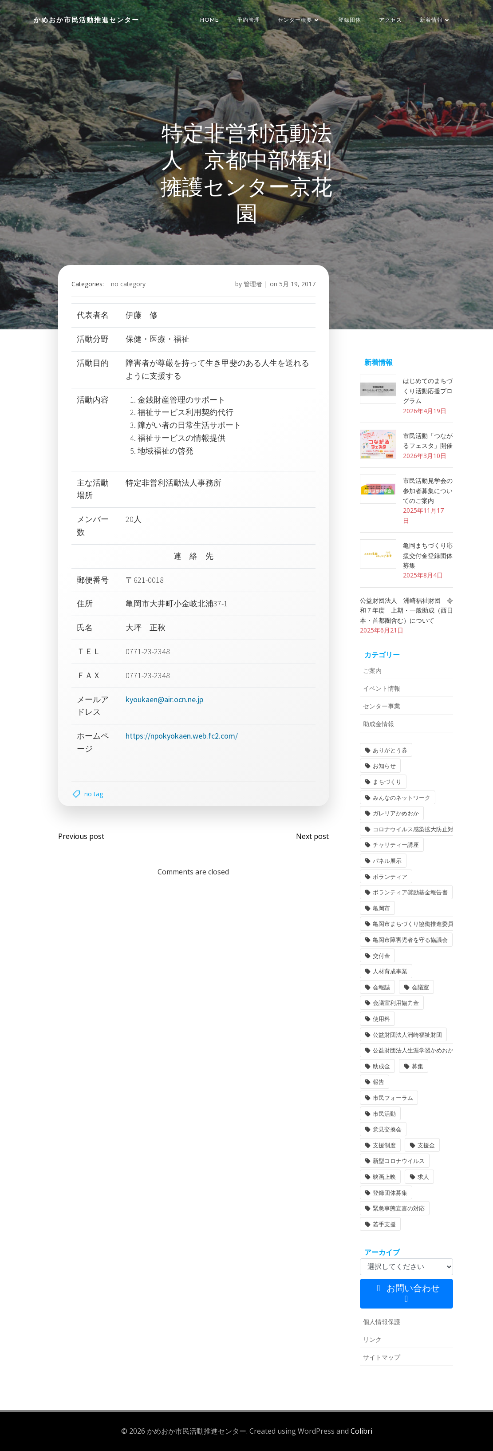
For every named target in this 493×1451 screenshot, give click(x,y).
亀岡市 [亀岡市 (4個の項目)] (381, 908)
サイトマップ (381, 1357)
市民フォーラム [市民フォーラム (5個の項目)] (393, 1098)
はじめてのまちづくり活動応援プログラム (428, 390)
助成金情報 (378, 724)
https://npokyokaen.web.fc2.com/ (182, 736)
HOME (209, 19)
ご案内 (372, 670)
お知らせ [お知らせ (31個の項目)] (384, 766)
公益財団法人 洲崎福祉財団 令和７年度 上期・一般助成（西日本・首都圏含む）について (406, 610)
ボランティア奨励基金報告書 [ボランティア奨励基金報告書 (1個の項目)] (410, 892)
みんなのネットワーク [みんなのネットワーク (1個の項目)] (401, 798)
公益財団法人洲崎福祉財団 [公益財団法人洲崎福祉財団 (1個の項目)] (407, 1035)
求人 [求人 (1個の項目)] (423, 1177)
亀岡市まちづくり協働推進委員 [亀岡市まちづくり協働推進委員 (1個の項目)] (413, 924)
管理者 (253, 284)
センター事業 (381, 706)
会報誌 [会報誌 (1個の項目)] (381, 987)
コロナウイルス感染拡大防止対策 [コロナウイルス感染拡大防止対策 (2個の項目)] (416, 829)
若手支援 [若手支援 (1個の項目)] (384, 1224)
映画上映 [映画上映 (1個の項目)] (384, 1177)
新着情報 (435, 19)
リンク (372, 1339)
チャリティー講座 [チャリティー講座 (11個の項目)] (396, 845)
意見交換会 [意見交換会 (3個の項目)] (387, 1129)
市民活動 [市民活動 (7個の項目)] (384, 1114)
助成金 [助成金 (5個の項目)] (381, 1066)
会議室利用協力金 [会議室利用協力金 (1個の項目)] (396, 1003)
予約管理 (248, 19)
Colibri (361, 1431)
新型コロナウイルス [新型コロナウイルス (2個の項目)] (399, 1161)
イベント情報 (381, 688)
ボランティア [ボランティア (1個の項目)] (390, 877)
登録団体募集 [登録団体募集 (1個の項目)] (390, 1193)
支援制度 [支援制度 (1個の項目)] (384, 1145)
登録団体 (349, 19)
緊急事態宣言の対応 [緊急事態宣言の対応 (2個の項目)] (399, 1208)
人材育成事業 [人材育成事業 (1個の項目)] (390, 971)
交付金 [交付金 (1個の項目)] (381, 956)
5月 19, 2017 (297, 284)
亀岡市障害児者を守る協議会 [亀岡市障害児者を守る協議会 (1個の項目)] (410, 940)
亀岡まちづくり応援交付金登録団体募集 (428, 555)
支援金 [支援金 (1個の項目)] (426, 1145)
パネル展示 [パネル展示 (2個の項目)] (387, 861)
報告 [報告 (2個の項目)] (378, 1082)
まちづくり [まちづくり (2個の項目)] (387, 782)
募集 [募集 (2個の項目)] (417, 1066)
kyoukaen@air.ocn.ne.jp (164, 699)
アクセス (390, 19)
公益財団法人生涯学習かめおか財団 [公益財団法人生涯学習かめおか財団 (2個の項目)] (419, 1050)
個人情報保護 (381, 1321)
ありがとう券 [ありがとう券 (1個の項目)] (390, 750)
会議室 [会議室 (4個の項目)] (420, 987)
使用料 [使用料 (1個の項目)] (381, 1019)
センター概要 (299, 19)
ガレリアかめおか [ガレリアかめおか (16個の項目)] (396, 813)
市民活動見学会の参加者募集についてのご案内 (428, 490)
